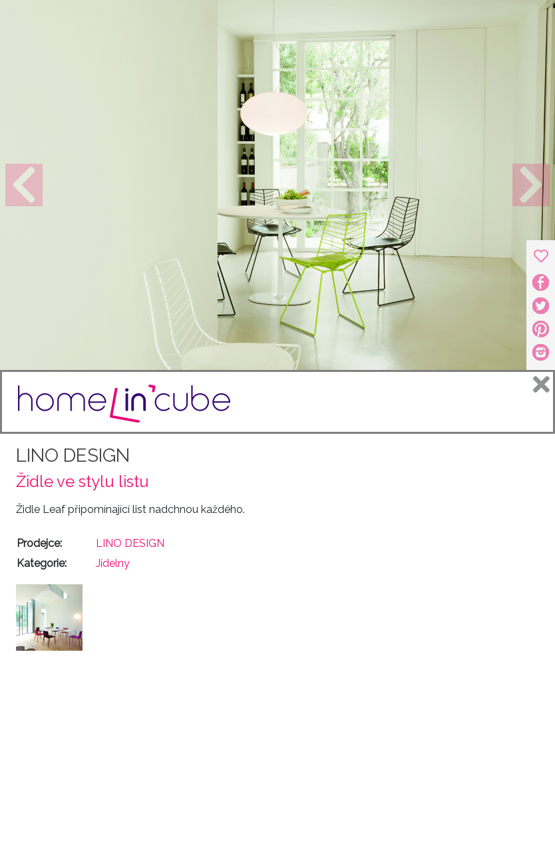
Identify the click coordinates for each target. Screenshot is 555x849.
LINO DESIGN (73, 455)
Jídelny (113, 563)
